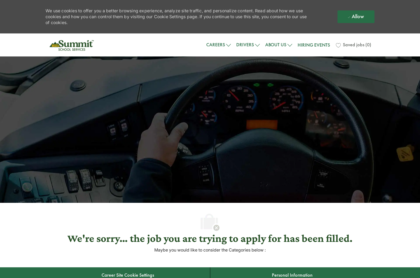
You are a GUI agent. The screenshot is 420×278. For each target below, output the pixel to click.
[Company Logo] (72, 44)
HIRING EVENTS (314, 45)
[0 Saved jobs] (353, 45)
